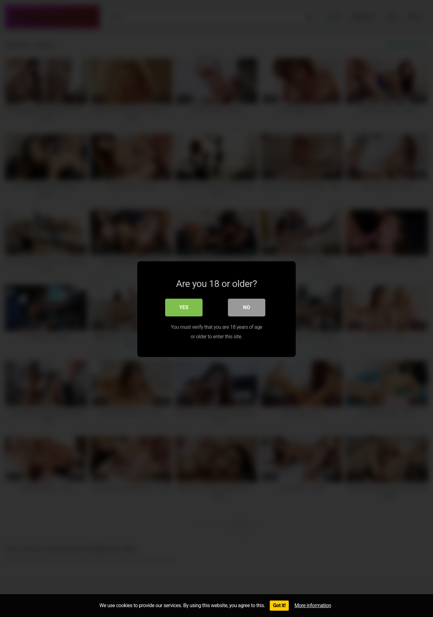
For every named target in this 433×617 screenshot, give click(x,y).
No (246, 307)
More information (312, 605)
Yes (184, 307)
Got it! (279, 605)
